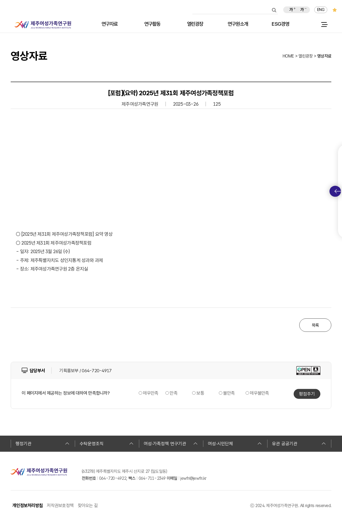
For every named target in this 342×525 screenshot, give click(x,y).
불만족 (229, 393)
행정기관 (42, 443)
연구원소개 (238, 24)
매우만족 (150, 393)
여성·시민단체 (235, 443)
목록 (315, 325)
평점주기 (307, 393)
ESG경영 (280, 24)
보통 (200, 393)
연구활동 (152, 24)
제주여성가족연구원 (43, 25)
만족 (173, 393)
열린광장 (195, 24)
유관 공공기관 (299, 443)
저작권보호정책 (60, 505)
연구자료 (110, 24)
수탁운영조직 (107, 443)
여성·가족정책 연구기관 (171, 443)
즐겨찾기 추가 (334, 9)
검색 (274, 10)
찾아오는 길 (88, 505)
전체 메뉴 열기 (324, 24)
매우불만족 (259, 393)
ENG (320, 9)
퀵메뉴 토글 (338, 191)
